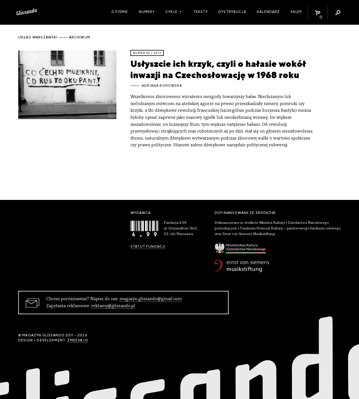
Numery (147, 12)
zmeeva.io (77, 340)
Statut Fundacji (147, 246)
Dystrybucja (232, 12)
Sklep (296, 12)
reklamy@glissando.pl (113, 306)
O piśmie (119, 12)
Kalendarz (268, 12)
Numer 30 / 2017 (147, 52)
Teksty (200, 12)
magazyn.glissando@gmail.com (150, 299)
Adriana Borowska (162, 86)
